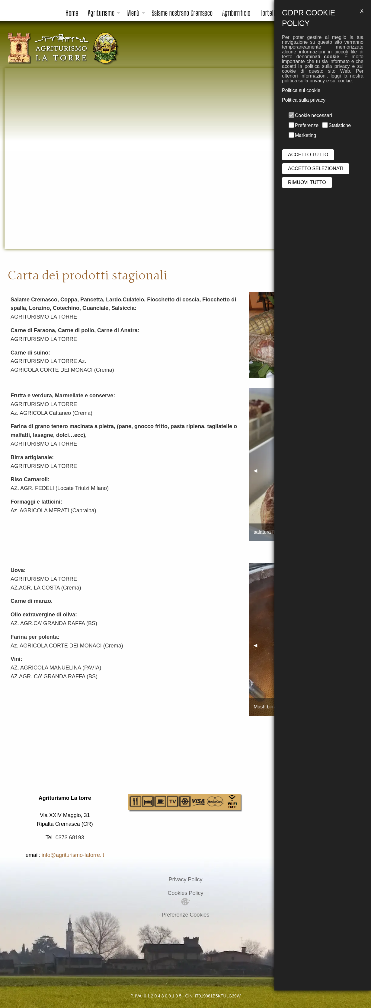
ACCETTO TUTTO (308, 154)
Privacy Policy (185, 879)
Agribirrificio (236, 12)
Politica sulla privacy (303, 100)
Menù (132, 12)
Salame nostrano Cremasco (182, 12)
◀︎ (258, 470)
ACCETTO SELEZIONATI (315, 168)
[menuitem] (72, 13)
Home (72, 12)
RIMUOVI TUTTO (307, 182)
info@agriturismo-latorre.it (73, 855)
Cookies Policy (185, 893)
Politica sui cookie (301, 90)
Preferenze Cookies (185, 915)
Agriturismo (101, 12)
